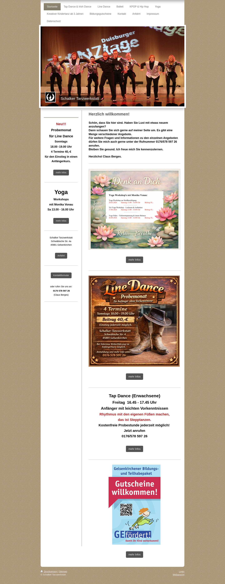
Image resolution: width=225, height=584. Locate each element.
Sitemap (63, 571)
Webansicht (178, 574)
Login (181, 571)
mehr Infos (134, 259)
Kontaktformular (61, 275)
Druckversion (49, 571)
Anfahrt (61, 255)
